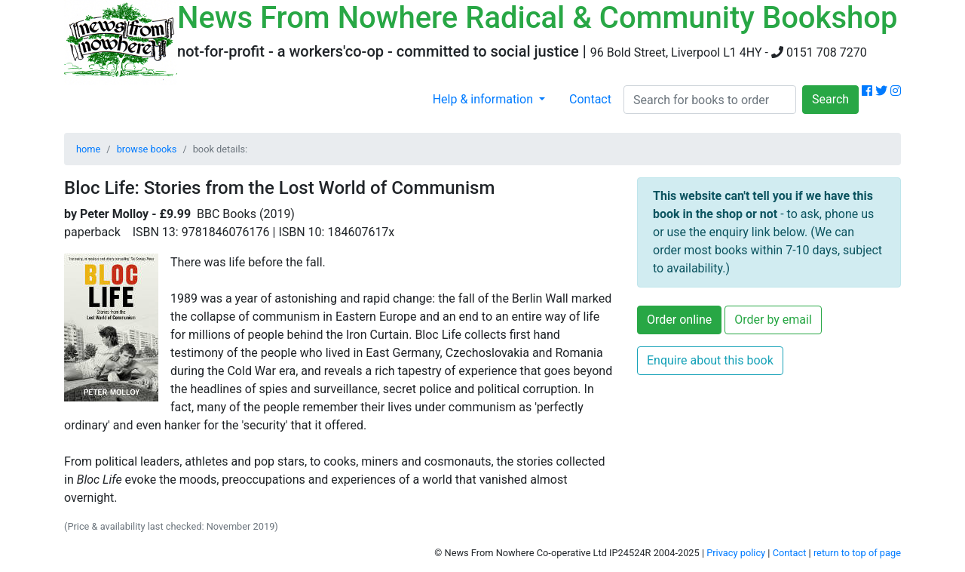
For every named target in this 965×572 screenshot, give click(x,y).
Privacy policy (735, 552)
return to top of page (857, 552)
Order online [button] (679, 319)
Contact (590, 99)
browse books (147, 149)
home (88, 149)
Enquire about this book (710, 360)
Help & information (484, 99)
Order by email (773, 319)
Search (830, 99)
